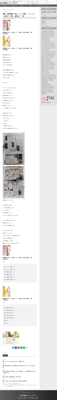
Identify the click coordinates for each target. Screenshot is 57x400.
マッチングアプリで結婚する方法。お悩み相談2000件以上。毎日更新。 (28, 397)
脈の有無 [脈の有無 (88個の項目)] (44, 91)
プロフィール (48, 5)
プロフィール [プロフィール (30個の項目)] (45, 52)
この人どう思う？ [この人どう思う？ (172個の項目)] (46, 40)
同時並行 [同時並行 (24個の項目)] (52, 63)
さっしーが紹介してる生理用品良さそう (13, 383)
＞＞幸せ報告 (43, 15)
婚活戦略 (4, 5)
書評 (30, 5)
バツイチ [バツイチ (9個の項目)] (53, 47)
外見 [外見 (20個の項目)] (43, 68)
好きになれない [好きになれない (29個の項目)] (50, 68)
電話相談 (21, 5)
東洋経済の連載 (6, 77)
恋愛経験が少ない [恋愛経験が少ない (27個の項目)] (51, 77)
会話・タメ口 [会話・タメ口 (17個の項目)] (45, 56)
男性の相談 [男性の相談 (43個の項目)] (44, 82)
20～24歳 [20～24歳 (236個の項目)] (44, 31)
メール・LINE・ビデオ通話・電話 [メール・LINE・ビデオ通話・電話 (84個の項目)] (48, 54)
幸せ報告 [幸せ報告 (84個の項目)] (44, 77)
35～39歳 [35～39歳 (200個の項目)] (51, 33)
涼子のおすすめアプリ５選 (8, 9)
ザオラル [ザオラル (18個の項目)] (44, 45)
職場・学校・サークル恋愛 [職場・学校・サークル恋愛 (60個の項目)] (47, 89)
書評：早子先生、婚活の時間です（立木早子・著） (12, 376)
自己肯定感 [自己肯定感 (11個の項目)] (50, 91)
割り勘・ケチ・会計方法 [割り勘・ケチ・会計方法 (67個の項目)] (46, 61)
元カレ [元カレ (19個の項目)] (51, 56)
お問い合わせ (39, 5)
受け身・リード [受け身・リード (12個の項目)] (45, 63)
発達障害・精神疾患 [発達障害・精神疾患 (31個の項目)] (46, 84)
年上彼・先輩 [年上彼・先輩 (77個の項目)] (45, 75)
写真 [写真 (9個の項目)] (43, 59)
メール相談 (13, 5)
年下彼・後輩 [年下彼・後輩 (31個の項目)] (52, 75)
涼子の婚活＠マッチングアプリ (9, 3)
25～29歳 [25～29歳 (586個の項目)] (51, 31)
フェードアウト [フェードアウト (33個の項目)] (45, 49)
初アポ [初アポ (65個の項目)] (48, 59)
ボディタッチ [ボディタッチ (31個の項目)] (52, 52)
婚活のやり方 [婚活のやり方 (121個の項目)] (45, 70)
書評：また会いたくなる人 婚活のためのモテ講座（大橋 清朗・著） (15, 381)
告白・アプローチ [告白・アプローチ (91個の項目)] (50, 66)
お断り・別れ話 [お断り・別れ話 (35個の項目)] (45, 38)
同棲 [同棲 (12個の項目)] (43, 66)
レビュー (5, 352)
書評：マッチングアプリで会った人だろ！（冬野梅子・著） (14, 361)
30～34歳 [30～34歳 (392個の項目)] (44, 33)
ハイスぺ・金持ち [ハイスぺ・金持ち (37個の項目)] (45, 47)
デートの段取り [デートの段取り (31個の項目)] (51, 45)
